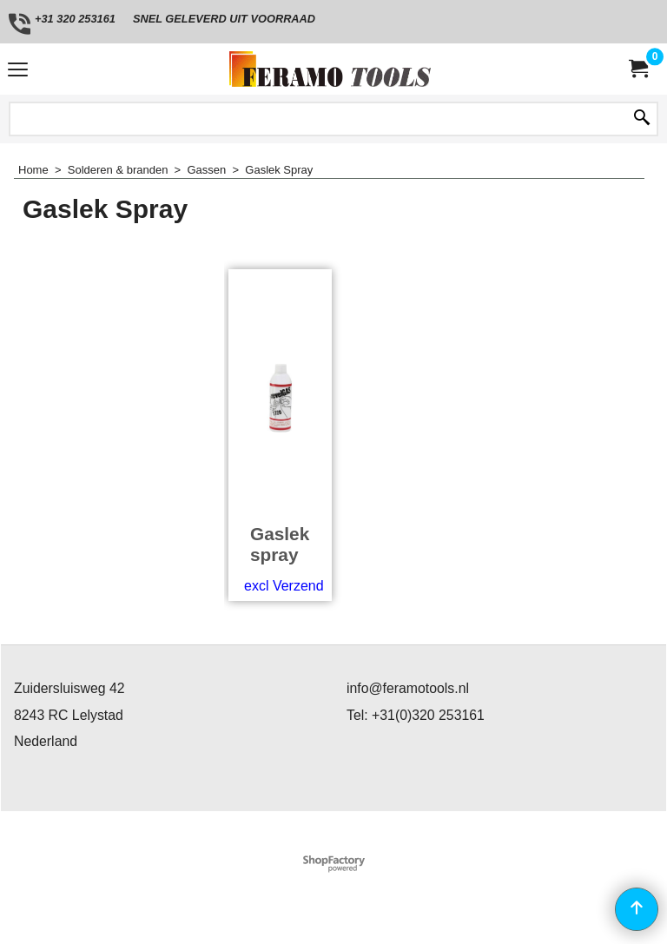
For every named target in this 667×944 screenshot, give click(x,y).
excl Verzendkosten (304, 585)
